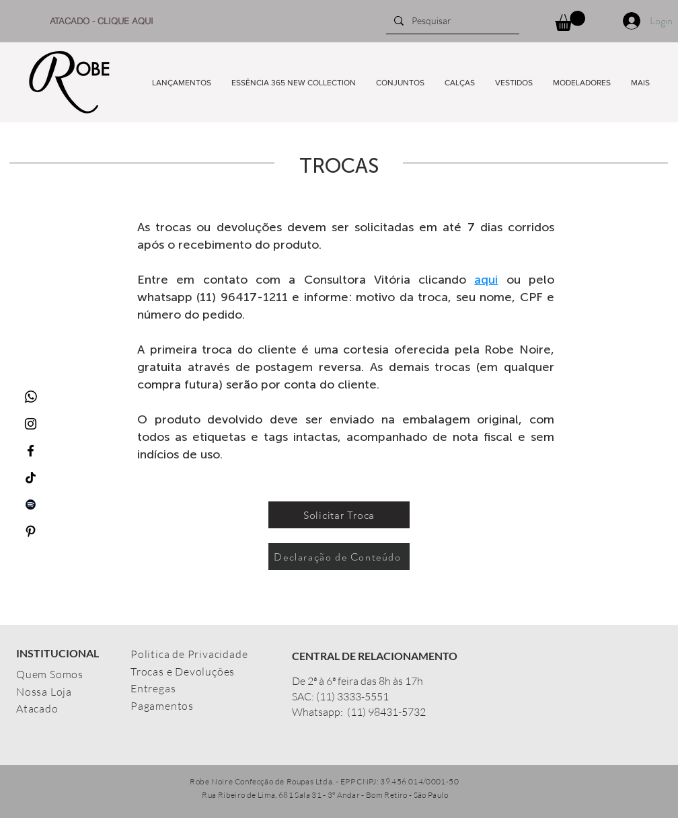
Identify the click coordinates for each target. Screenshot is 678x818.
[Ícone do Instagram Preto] (30, 424)
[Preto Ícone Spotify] (30, 504)
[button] (570, 21)
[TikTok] (30, 477)
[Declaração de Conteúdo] (339, 556)
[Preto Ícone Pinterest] (30, 531)
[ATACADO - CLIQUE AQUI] (101, 20)
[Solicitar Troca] (339, 514)
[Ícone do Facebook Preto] (30, 450)
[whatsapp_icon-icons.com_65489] (30, 397)
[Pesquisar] (451, 21)
